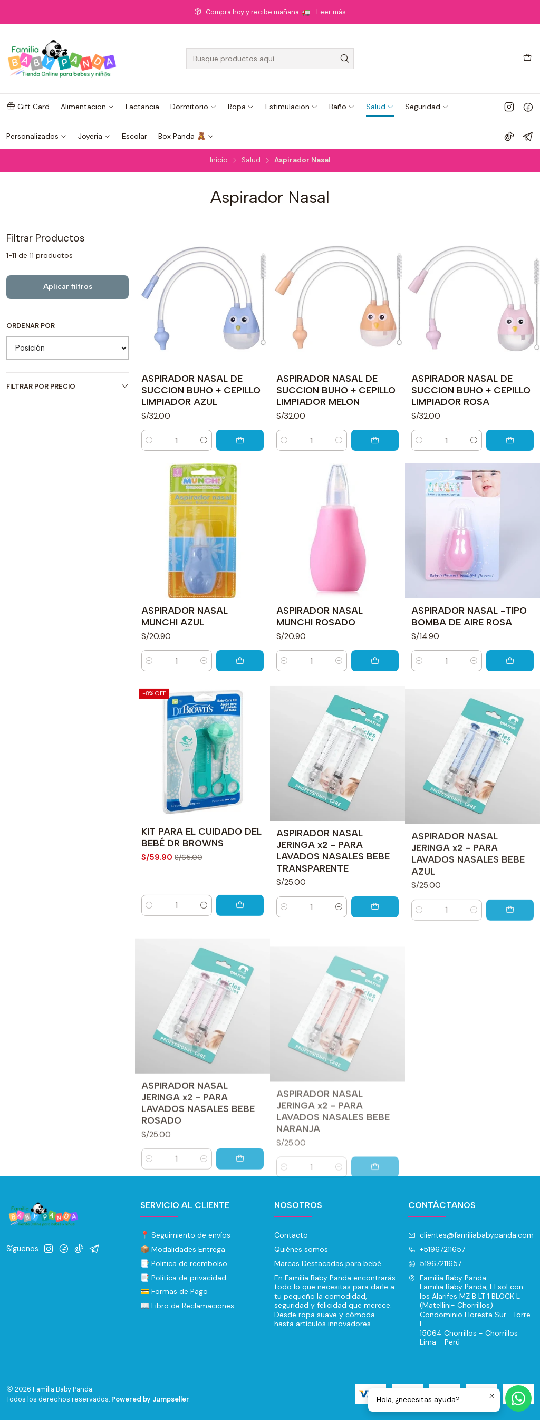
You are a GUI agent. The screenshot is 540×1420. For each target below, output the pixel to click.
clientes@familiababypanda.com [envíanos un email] (471, 1235)
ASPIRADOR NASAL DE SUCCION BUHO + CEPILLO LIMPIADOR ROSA (471, 390)
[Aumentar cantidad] (204, 440)
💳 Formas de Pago (174, 1291)
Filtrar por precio (67, 386)
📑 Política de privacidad (183, 1277)
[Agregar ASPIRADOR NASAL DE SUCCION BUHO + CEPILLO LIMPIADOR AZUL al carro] (240, 440)
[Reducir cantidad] (149, 440)
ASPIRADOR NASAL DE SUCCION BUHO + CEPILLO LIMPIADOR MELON (336, 390)
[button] (28, 106)
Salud (251, 160)
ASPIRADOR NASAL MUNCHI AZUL (184, 647)
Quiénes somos (301, 1249)
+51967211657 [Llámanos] (436, 1249)
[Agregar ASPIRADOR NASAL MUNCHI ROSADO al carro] (375, 706)
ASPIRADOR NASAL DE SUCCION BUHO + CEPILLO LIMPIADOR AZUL (201, 390)
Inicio (219, 160)
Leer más (331, 11)
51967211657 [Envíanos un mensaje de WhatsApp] (434, 1263)
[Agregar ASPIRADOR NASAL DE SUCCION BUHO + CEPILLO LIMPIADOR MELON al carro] (375, 440)
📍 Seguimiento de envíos (185, 1235)
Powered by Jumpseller (150, 1399)
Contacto (291, 1235)
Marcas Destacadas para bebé (327, 1263)
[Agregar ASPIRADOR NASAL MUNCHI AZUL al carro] (240, 692)
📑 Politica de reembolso (183, 1263)
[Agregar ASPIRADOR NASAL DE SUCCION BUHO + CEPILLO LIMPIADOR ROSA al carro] (510, 440)
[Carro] (527, 58)
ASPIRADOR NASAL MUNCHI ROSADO (319, 662)
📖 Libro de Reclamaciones (187, 1305)
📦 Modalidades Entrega (182, 1249)
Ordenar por (30, 326)
